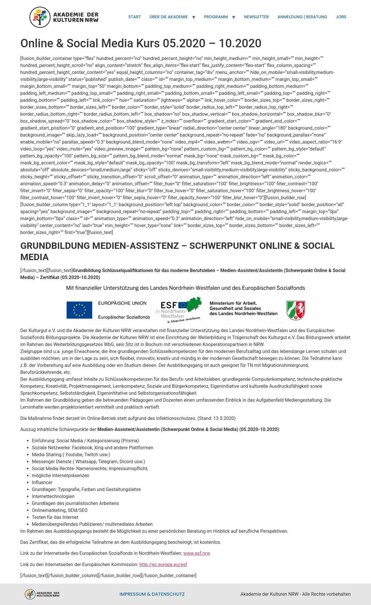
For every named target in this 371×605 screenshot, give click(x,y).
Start (134, 17)
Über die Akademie (169, 17)
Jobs (341, 17)
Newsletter (256, 17)
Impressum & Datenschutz (152, 594)
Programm (216, 17)
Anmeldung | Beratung (302, 17)
